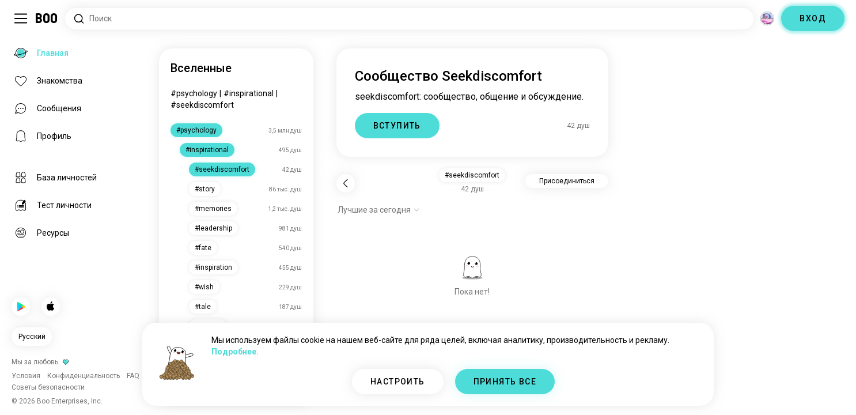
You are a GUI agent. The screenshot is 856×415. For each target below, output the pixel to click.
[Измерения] (767, 18)
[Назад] (345, 183)
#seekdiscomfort (202, 105)
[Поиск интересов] (409, 18)
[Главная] (47, 18)
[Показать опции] (379, 210)
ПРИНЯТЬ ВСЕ (505, 381)
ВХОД (813, 18)
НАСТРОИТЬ (397, 381)
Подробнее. (235, 351)
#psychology (194, 93)
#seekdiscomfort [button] (472, 175)
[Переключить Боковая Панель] (21, 18)
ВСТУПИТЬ (397, 125)
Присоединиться (566, 181)
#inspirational (249, 93)
